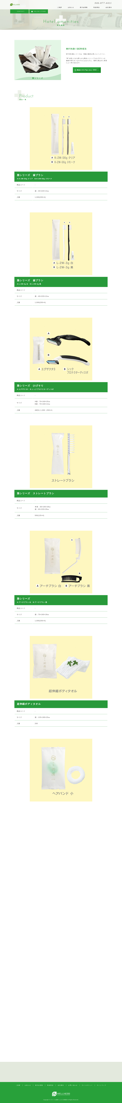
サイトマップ (101, 1085)
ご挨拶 (59, 7)
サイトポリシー (87, 1085)
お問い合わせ (73, 1085)
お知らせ (71, 7)
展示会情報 (84, 7)
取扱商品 (97, 7)
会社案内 (109, 7)
